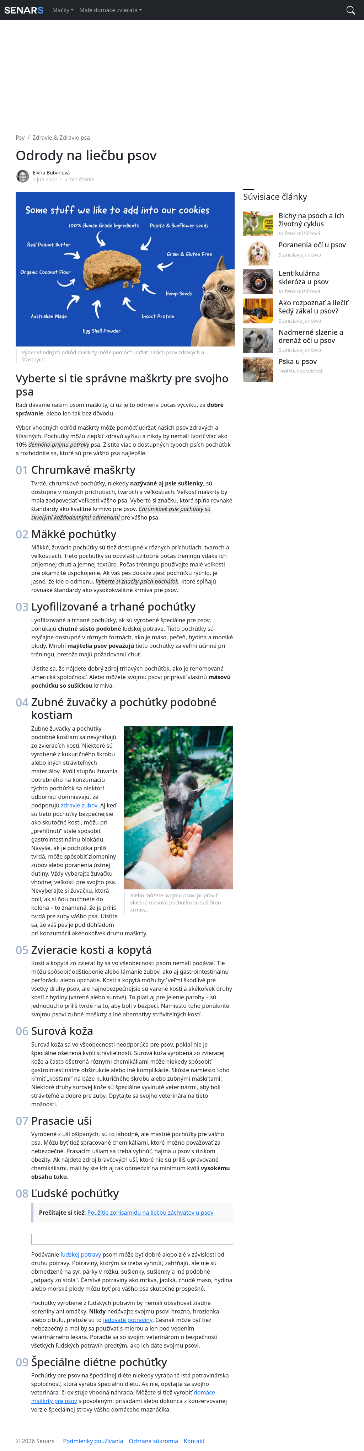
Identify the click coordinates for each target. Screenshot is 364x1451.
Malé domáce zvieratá (108, 10)
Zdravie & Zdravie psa (61, 137)
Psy (20, 137)
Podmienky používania (93, 1441)
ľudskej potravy (80, 1254)
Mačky (60, 10)
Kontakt (194, 1441)
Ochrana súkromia (153, 1441)
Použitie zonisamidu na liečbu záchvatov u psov (150, 1212)
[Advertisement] (182, 72)
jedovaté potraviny (127, 1320)
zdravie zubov (79, 805)
